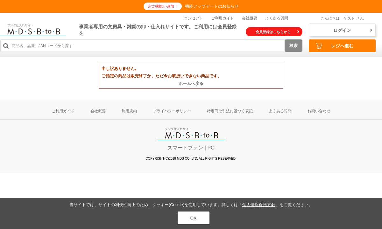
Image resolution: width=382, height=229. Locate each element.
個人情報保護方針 (258, 204)
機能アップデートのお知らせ (212, 6)
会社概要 (249, 18)
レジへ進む (334, 46)
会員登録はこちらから (277, 32)
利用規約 (129, 111)
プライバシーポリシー (172, 111)
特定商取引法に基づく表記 (230, 111)
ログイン (352, 30)
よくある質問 (276, 18)
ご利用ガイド (222, 18)
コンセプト (193, 18)
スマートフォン (185, 147)
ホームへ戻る (191, 83)
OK (193, 218)
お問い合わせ (319, 111)
